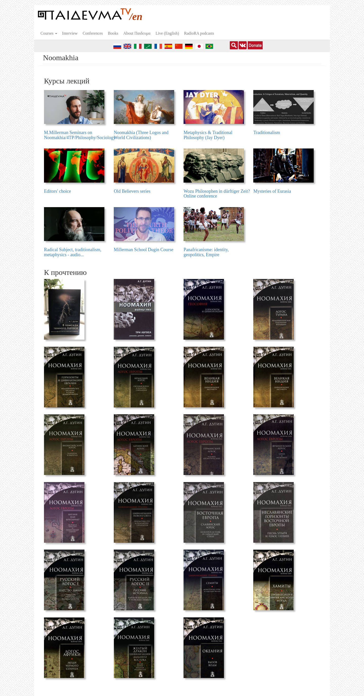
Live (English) (167, 33)
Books (113, 33)
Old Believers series (132, 191)
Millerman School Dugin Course (143, 249)
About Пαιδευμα (136, 33)
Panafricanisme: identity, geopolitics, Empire (206, 252)
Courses (48, 33)
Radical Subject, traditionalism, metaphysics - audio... (72, 252)
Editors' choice (57, 191)
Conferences (93, 33)
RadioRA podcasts (199, 33)
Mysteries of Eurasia (272, 191)
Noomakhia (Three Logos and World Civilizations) (141, 135)
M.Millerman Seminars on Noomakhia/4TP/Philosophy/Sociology (80, 135)
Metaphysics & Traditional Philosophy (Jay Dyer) (208, 135)
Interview (70, 33)
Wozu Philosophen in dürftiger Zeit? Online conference (217, 194)
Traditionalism (266, 132)
